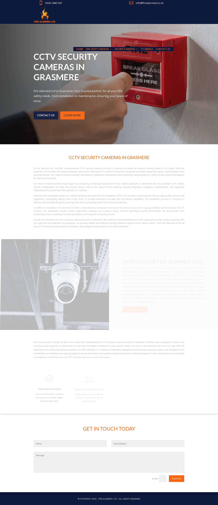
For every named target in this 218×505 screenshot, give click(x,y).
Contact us (163, 49)
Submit (176, 478)
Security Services (125, 49)
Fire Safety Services (97, 49)
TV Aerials (147, 49)
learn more (72, 113)
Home (79, 49)
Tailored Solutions (49, 390)
